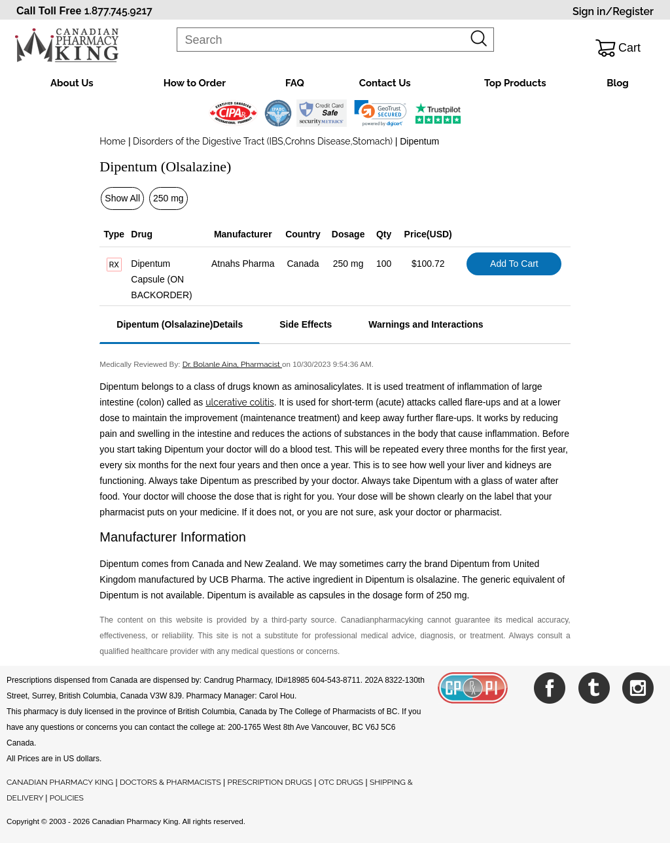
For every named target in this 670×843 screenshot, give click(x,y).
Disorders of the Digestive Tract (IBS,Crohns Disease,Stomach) (263, 141)
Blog (618, 83)
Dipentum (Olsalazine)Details (179, 324)
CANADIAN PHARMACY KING (60, 782)
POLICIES (67, 797)
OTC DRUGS (341, 782)
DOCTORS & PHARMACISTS (170, 782)
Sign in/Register (613, 11)
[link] (380, 113)
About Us (72, 83)
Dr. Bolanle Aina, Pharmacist (232, 364)
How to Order (195, 83)
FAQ (294, 83)
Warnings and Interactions (425, 324)
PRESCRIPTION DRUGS (270, 782)
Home (112, 141)
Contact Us (385, 83)
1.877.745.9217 (118, 11)
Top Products (515, 83)
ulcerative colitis (239, 402)
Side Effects (305, 324)
